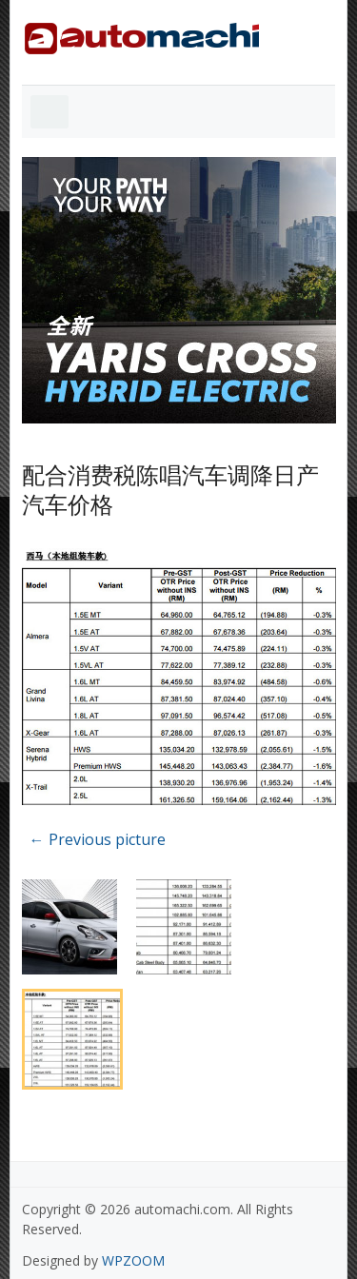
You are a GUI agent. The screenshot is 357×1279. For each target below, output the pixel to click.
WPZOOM (133, 1260)
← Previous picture (98, 839)
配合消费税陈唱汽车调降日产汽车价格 (170, 489)
